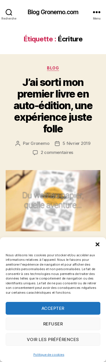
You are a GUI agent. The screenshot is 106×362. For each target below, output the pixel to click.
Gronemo (40, 143)
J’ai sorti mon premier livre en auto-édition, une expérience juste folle (53, 105)
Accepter (53, 308)
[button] (97, 244)
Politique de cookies (48, 355)
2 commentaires (57, 152)
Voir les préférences (53, 339)
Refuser (53, 324)
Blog (53, 67)
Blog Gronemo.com (53, 12)
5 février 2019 (76, 143)
